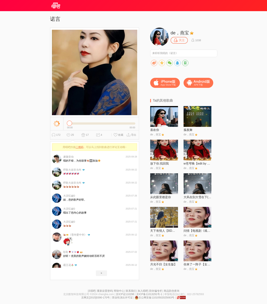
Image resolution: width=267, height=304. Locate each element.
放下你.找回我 (159, 163)
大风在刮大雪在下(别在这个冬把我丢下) (197, 197)
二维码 (79, 147)
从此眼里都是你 (160, 197)
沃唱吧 (91, 290)
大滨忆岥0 (69, 195)
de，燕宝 (180, 32)
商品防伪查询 (171, 290)
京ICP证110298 (125, 294)
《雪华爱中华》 (75, 234)
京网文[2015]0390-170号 (95, 297)
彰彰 (71, 252)
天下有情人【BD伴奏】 (164, 230)
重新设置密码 (105, 290)
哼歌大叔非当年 (72, 169)
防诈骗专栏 (155, 290)
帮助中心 (119, 290)
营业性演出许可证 (122, 297)
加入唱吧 (143, 290)
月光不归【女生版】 (163, 264)
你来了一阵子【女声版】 (197, 264)
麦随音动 (68, 156)
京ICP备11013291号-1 (149, 294)
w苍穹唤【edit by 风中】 (197, 163)
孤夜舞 (188, 129)
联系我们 (131, 290)
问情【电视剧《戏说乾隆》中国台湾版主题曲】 (197, 230)
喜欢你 (154, 129)
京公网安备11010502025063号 (154, 297)
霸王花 (68, 265)
